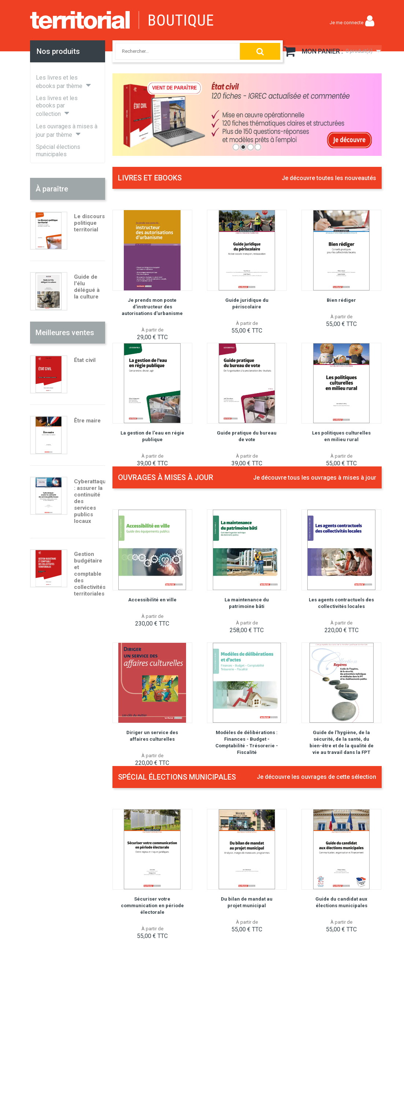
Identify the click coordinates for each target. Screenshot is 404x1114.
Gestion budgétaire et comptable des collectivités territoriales (89, 574)
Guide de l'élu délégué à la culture (87, 287)
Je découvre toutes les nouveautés (329, 178)
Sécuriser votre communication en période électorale (152, 905)
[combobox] (170, 51)
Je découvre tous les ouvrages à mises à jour (314, 477)
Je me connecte (346, 22)
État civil (85, 360)
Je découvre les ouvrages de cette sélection (316, 776)
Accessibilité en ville (152, 599)
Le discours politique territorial (89, 223)
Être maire (87, 420)
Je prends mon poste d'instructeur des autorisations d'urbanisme (152, 306)
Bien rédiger (341, 300)
